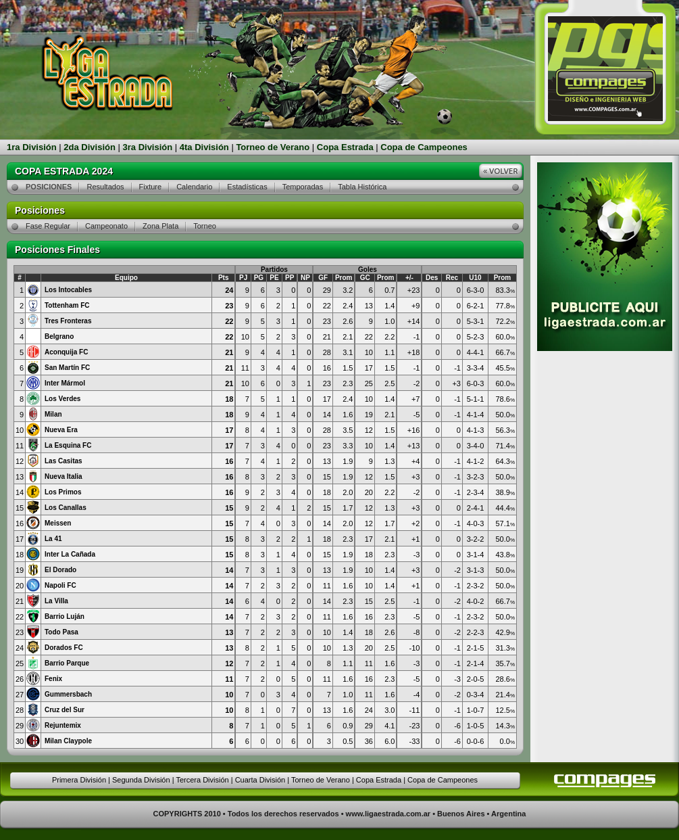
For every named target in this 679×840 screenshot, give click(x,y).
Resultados (105, 187)
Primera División (79, 780)
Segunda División (141, 780)
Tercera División (202, 780)
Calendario (194, 187)
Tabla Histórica (362, 187)
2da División (90, 147)
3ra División (148, 147)
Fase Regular (48, 226)
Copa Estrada (345, 147)
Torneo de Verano (272, 147)
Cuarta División (260, 780)
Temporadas (303, 187)
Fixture (150, 187)
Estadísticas (247, 187)
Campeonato (106, 226)
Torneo (204, 226)
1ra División (32, 147)
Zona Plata (160, 226)
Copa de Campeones (424, 147)
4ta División (204, 147)
